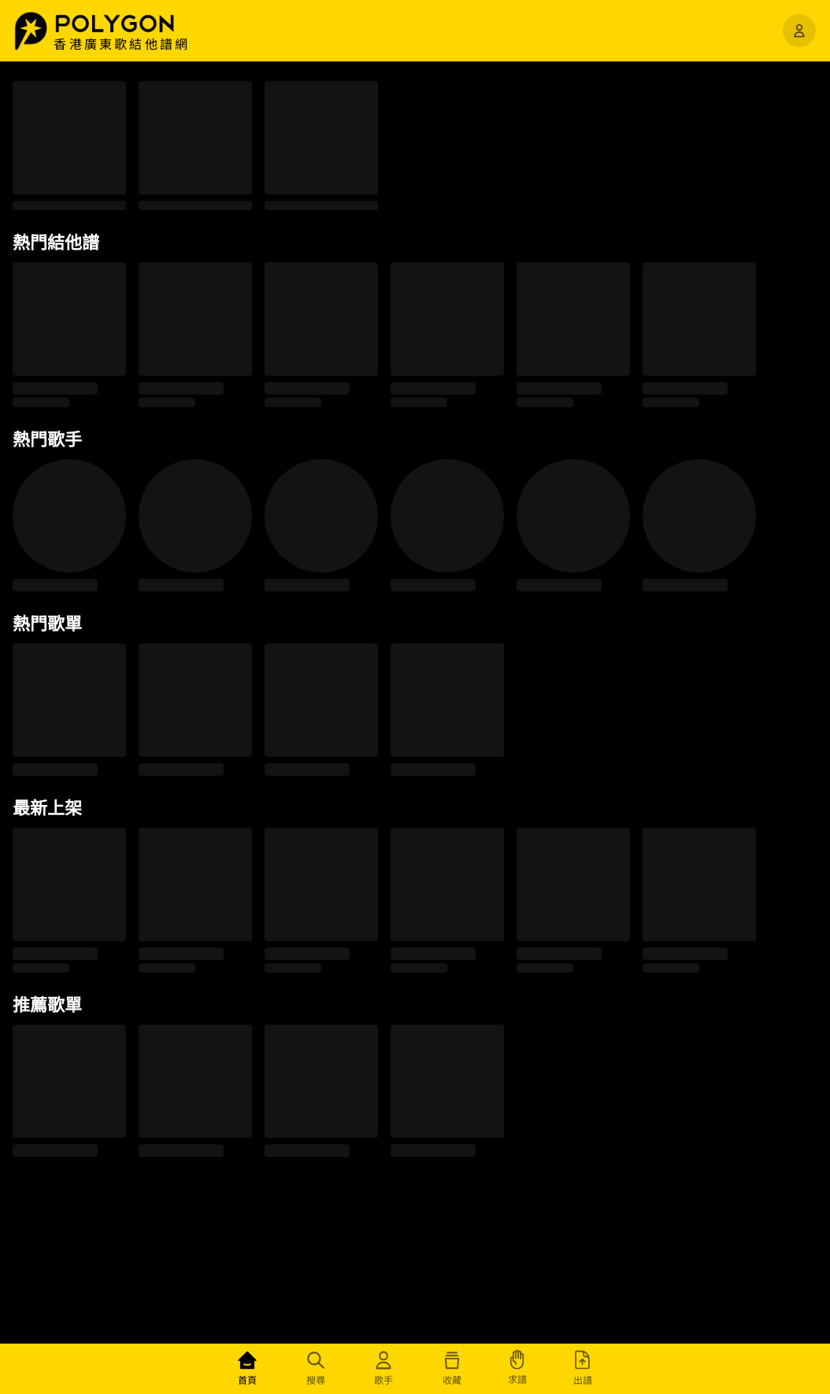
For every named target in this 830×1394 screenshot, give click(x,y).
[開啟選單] (799, 30)
